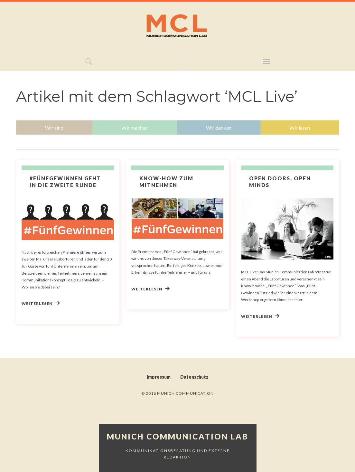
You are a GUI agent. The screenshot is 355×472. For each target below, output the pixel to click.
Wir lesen (299, 128)
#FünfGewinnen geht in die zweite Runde (65, 181)
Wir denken (218, 128)
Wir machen (134, 128)
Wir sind (54, 128)
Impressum (159, 377)
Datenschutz (194, 377)
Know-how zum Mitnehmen (166, 181)
